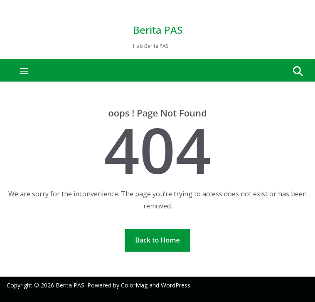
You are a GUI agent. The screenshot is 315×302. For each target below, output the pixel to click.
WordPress (175, 285)
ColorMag (134, 285)
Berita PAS (157, 30)
